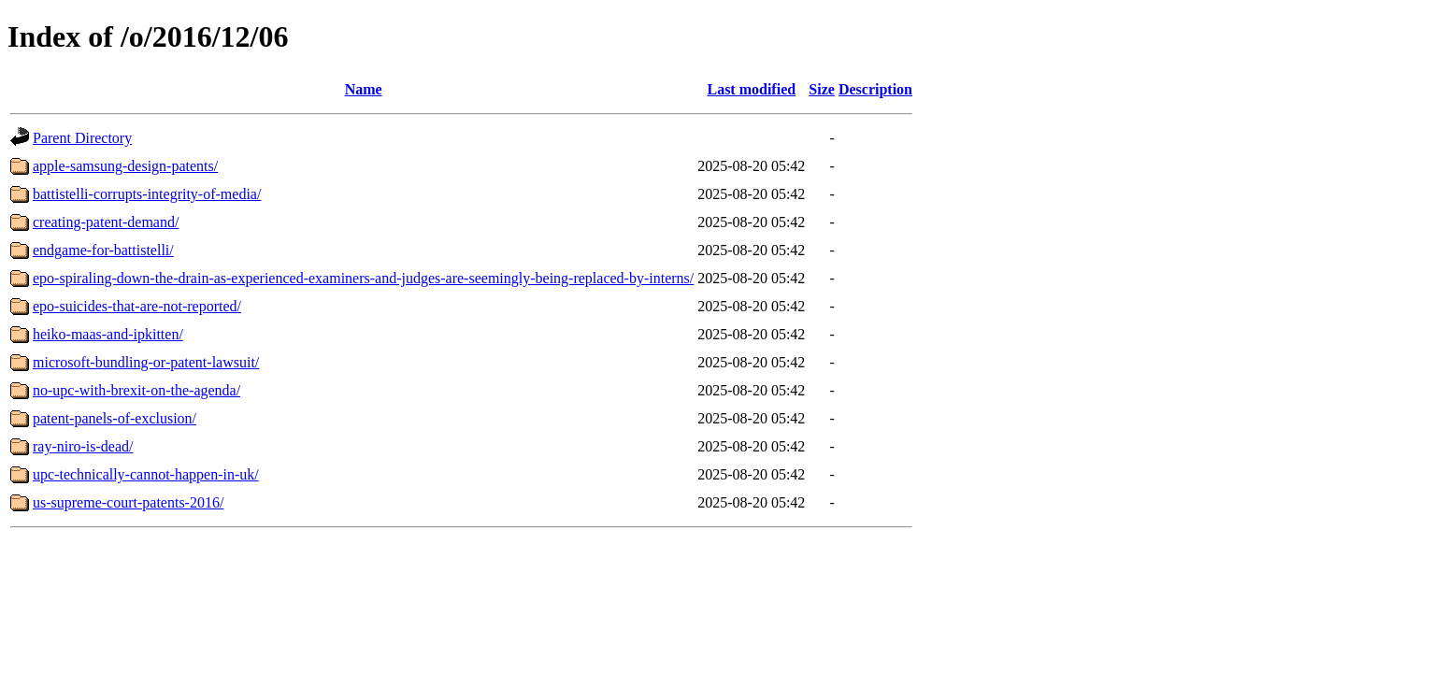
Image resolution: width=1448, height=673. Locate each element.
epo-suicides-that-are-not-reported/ (137, 306)
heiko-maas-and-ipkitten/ (108, 334)
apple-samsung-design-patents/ (125, 166)
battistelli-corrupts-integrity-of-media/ (147, 194)
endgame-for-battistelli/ (103, 250)
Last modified (751, 89)
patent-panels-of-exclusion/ (114, 418)
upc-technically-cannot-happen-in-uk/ (146, 474)
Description (875, 89)
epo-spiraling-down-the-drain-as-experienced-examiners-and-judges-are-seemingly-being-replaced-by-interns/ (363, 278)
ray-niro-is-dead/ (83, 446)
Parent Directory (82, 138)
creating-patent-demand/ (106, 222)
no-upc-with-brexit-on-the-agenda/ (136, 390)
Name (363, 89)
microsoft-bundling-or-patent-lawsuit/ (146, 362)
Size (822, 89)
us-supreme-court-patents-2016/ (128, 502)
